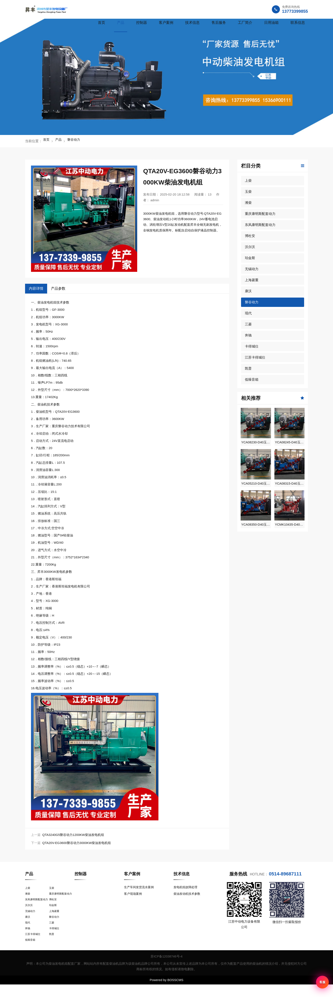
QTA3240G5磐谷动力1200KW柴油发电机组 (73, 835)
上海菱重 (251, 280)
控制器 (141, 23)
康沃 (248, 291)
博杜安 (250, 236)
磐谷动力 (76, 141)
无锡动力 (251, 269)
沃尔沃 (250, 247)
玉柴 (248, 191)
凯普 (248, 368)
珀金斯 (250, 258)
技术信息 (192, 23)
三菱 (248, 324)
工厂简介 (245, 23)
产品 (120, 23)
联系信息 (298, 23)
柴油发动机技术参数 (188, 895)
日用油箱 (271, 23)
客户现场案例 (133, 895)
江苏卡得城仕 (255, 357)
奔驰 (248, 335)
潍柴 (248, 202)
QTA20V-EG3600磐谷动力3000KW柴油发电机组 (76, 843)
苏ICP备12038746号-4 (166, 969)
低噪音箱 (251, 379)
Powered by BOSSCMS (166, 992)
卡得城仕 (251, 346)
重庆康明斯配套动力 (260, 214)
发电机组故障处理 (186, 887)
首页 (101, 23)
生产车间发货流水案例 (140, 887)
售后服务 (219, 23)
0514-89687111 (285, 873)
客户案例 (166, 23)
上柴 (248, 180)
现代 (248, 313)
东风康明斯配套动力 (260, 225)
